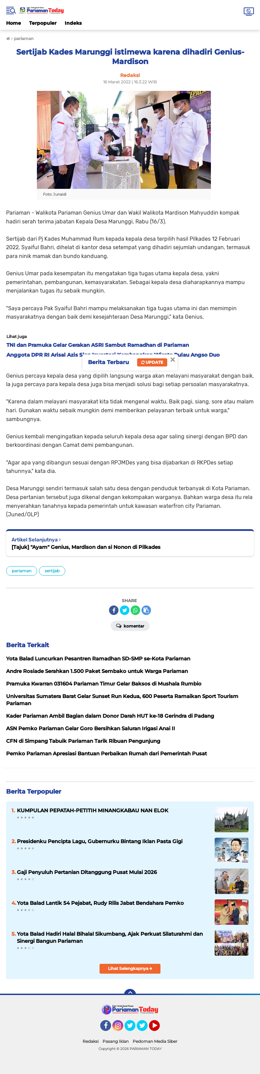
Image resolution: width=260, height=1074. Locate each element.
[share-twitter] (124, 610)
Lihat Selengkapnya (130, 968)
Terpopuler (43, 23)
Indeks (73, 23)
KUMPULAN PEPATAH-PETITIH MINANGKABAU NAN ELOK (92, 810)
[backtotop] (130, 995)
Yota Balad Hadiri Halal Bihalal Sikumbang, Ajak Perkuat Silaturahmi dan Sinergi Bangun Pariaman (110, 937)
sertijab (52, 570)
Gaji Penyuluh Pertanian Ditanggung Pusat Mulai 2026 (87, 872)
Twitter (133, 1028)
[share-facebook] (113, 610)
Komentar (130, 625)
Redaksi (91, 1041)
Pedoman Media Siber (155, 1041)
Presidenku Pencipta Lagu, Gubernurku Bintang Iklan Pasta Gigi (99, 841)
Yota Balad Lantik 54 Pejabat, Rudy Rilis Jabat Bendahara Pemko (100, 903)
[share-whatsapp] (135, 610)
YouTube (159, 1028)
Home (13, 23)
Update (152, 362)
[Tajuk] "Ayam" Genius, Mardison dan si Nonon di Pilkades (86, 547)
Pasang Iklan (116, 1041)
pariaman (21, 570)
